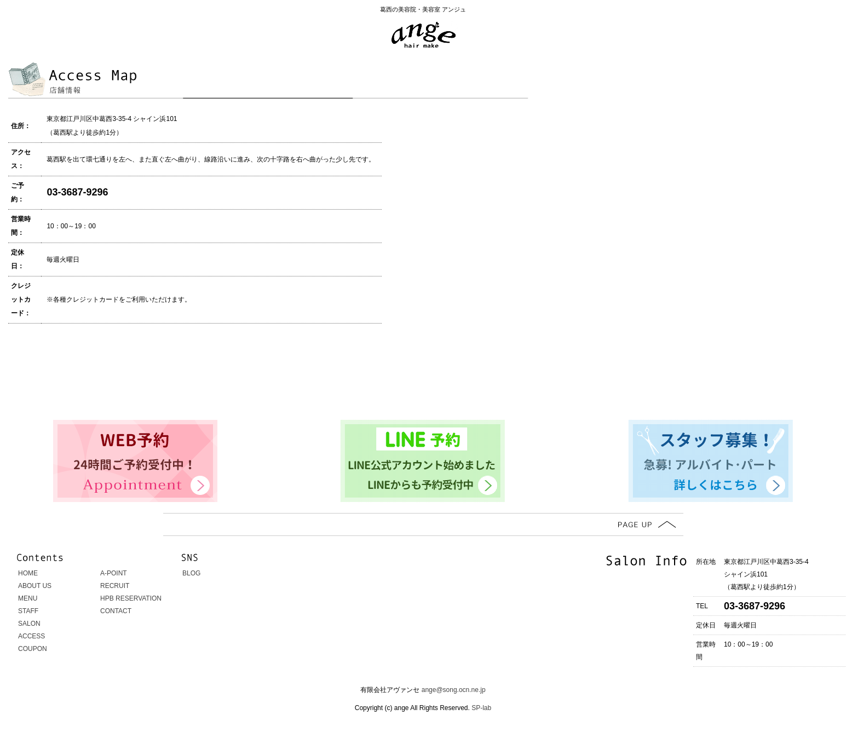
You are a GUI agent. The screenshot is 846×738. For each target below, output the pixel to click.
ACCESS (31, 636)
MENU (27, 598)
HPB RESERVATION (131, 598)
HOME (28, 573)
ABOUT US (34, 586)
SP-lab (480, 708)
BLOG (191, 573)
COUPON (32, 649)
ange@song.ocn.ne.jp (454, 690)
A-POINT (113, 573)
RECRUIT (114, 586)
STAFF (28, 611)
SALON (29, 623)
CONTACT (115, 611)
